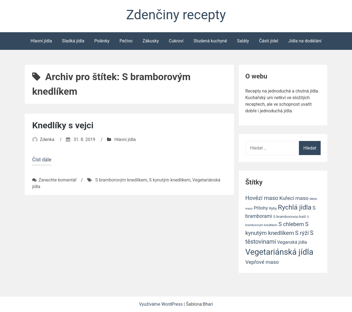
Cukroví (176, 41)
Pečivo (126, 41)
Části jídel (268, 41)
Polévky (101, 41)
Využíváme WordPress (161, 304)
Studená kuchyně (210, 41)
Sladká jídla (73, 41)
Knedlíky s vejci (63, 125)
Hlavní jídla (41, 41)
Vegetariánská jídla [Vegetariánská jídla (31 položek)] (279, 252)
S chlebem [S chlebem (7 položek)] (291, 224)
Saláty (243, 41)
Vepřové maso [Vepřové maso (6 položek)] (262, 262)
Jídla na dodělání (304, 41)
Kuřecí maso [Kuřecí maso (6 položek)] (294, 198)
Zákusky (150, 41)
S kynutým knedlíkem (169, 180)
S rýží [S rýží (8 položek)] (302, 233)
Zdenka (47, 139)
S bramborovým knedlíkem (121, 180)
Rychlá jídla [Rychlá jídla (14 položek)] (295, 207)
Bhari (208, 304)
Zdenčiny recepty (176, 15)
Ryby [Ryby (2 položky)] (273, 208)
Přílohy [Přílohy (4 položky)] (261, 208)
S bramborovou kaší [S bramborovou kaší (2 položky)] (289, 217)
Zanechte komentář (57, 180)
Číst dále (41, 160)
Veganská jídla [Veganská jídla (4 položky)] (292, 242)
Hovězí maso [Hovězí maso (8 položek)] (261, 198)
